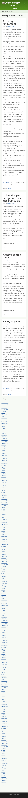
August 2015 (3, 606)
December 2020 (4, 499)
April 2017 (3, 573)
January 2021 (3, 497)
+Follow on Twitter (4, 404)
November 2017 (4, 561)
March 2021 (3, 494)
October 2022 (4, 461)
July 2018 (3, 547)
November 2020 (4, 500)
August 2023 (3, 445)
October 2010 (4, 704)
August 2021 (3, 485)
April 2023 (3, 451)
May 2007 (3, 773)
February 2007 (4, 778)
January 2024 (3, 436)
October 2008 (4, 745)
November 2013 (4, 642)
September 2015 (4, 605)
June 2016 (3, 590)
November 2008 (4, 743)
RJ (13, 26)
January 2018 (3, 558)
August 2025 (3, 411)
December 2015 (4, 600)
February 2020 (4, 515)
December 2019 (4, 519)
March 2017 (3, 574)
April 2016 (3, 593)
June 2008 (3, 751)
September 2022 (4, 463)
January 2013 (3, 659)
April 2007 (3, 775)
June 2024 (3, 428)
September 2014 (4, 625)
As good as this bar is (12, 256)
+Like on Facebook (4, 403)
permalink (10, 188)
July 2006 (3, 783)
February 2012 (4, 677)
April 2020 (3, 512)
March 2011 (3, 696)
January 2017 (3, 578)
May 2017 (3, 571)
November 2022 (4, 460)
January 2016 (3, 598)
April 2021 (3, 492)
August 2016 (3, 586)
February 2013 (4, 657)
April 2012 (3, 674)
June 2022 (3, 468)
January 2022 (3, 477)
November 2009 (4, 723)
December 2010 (4, 701)
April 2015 (3, 613)
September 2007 (4, 767)
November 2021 (4, 480)
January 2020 (3, 517)
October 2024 (4, 421)
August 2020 (3, 505)
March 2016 (3, 595)
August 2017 (3, 566)
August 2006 (3, 782)
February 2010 (4, 718)
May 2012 (3, 672)
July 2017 (3, 568)
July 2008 (3, 750)
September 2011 (4, 686)
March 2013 (3, 655)
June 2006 (3, 785)
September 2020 (4, 504)
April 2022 (3, 472)
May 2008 (3, 753)
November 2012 (4, 662)
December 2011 (4, 681)
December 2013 (4, 640)
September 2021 (4, 483)
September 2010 (4, 706)
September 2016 (4, 585)
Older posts (4, 399)
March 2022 (3, 473)
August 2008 (3, 748)
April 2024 (3, 431)
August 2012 (3, 667)
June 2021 (3, 488)
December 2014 (4, 620)
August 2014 (3, 627)
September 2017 (4, 564)
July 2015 (3, 608)
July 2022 (3, 467)
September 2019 (4, 524)
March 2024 (3, 433)
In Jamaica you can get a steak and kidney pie (12, 198)
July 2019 (3, 527)
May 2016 (3, 591)
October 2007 (4, 765)
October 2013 (4, 643)
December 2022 (4, 458)
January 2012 (3, 679)
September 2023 (4, 443)
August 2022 (3, 465)
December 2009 (4, 721)
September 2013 (4, 645)
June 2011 (3, 691)
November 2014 (4, 622)
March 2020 (3, 514)
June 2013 (3, 650)
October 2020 (4, 502)
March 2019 (3, 534)
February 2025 (4, 414)
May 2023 (3, 450)
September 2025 (4, 409)
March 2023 (3, 453)
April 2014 (3, 633)
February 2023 (4, 455)
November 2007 (4, 763)
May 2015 (3, 612)
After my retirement (9, 22)
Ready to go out (12, 321)
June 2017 (3, 569)
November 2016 (4, 581)
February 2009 (4, 738)
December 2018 (4, 539)
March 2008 (3, 756)
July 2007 (3, 770)
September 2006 (4, 780)
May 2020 (3, 510)
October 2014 (4, 623)
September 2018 (4, 544)
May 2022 (3, 470)
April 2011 (3, 694)
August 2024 (3, 424)
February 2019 (4, 536)
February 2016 (4, 596)
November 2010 (4, 702)
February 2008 (4, 758)
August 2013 (3, 647)
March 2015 (3, 615)
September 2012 (4, 665)
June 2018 (3, 549)
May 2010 (3, 713)
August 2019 (3, 526)
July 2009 (3, 729)
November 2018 (4, 541)
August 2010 (3, 708)
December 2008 (4, 741)
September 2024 (4, 423)
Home (2, 11)
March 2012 (3, 676)
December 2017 (4, 559)
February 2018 (4, 556)
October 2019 (4, 522)
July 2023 (3, 446)
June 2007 (3, 772)
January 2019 (3, 537)
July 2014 (3, 628)
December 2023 (4, 438)
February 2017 (4, 576)
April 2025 (3, 413)
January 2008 (3, 760)
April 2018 (3, 553)
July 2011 (3, 689)
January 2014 (3, 638)
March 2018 (3, 554)
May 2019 (3, 531)
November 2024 (4, 419)
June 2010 (3, 711)
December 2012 (4, 660)
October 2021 (4, 482)
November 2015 (4, 601)
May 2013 (3, 652)
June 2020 (3, 509)
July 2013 (3, 649)
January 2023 (3, 456)
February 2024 (4, 435)
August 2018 (3, 546)
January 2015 (3, 618)
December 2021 (4, 478)
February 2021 (4, 495)
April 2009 (3, 735)
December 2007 (4, 761)
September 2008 (4, 746)
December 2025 (4, 408)
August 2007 (3, 768)
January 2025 (3, 416)
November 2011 (4, 682)
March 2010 (3, 716)
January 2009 (3, 740)
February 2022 (4, 475)
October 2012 (4, 664)
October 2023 (4, 441)
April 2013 (3, 654)
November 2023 (4, 440)
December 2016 (4, 579)
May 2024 (3, 429)
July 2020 (3, 507)
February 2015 (4, 617)
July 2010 (3, 709)
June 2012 (3, 670)
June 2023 (3, 448)
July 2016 (3, 588)
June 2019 (3, 529)
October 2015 (4, 603)
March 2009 (3, 736)
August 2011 (3, 687)
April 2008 (3, 755)
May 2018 (3, 551)
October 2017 (4, 563)
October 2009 (4, 724)
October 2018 (4, 542)
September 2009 (4, 726)
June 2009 (3, 731)
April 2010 (3, 714)
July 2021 (3, 487)
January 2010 (3, 719)
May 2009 (3, 733)
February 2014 (4, 637)
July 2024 (3, 426)
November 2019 (4, 520)
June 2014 (3, 630)
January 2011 (3, 699)
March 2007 (3, 777)
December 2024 (4, 418)
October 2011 (4, 684)
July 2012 (3, 669)
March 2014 (3, 635)
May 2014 (3, 632)
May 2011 (3, 692)
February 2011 (4, 697)
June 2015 (3, 610)
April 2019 (3, 532)
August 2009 (3, 728)
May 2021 (3, 490)
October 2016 (4, 583)
